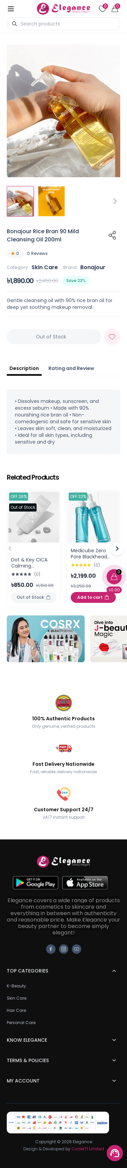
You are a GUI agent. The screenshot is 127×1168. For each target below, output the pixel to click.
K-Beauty (16, 986)
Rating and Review (71, 368)
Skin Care (44, 267)
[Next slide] (114, 201)
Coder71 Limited (87, 1149)
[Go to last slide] (12, 201)
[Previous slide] (10, 549)
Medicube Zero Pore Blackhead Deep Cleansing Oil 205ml (93, 559)
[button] (20, 201)
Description (24, 368)
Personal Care (21, 1022)
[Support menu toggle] (115, 1153)
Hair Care (16, 1010)
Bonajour (92, 267)
